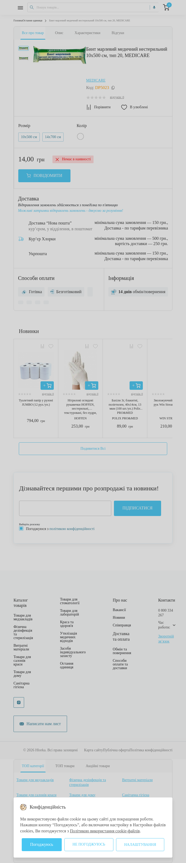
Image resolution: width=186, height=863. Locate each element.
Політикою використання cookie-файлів (105, 831)
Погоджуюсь (41, 844)
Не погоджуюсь (89, 844)
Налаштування (140, 845)
